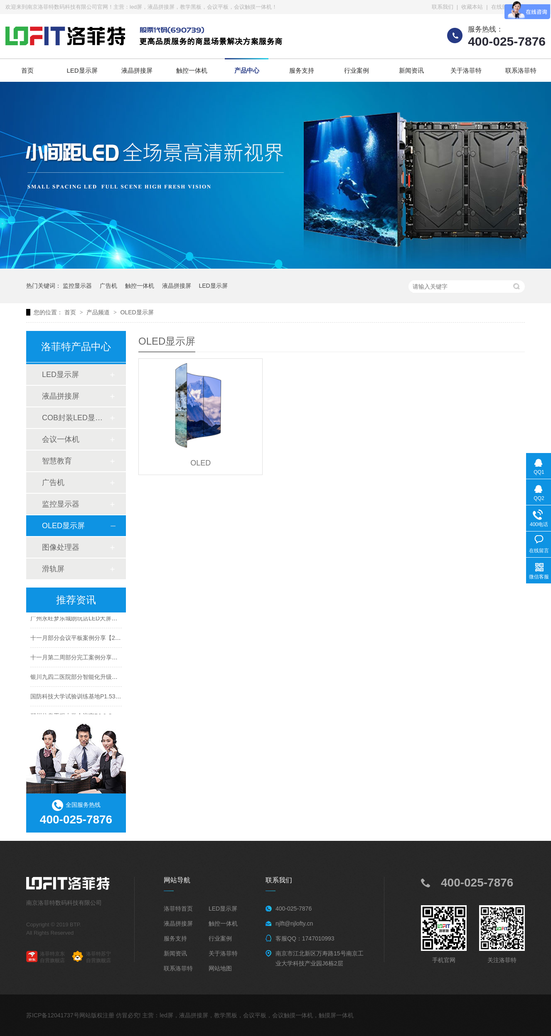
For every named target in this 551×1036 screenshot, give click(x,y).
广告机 (108, 285)
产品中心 (246, 70)
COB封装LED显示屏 (75, 418)
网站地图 (220, 968)
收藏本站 (472, 7)
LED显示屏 (81, 70)
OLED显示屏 (136, 312)
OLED (200, 463)
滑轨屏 (53, 569)
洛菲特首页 (178, 908)
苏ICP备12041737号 (52, 1015)
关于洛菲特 (466, 70)
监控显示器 (77, 285)
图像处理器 (60, 547)
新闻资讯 (411, 70)
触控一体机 (191, 70)
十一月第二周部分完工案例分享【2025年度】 (89, 658)
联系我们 (442, 7)
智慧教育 (57, 461)
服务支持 (301, 70)
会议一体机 (60, 439)
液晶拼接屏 (137, 70)
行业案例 (356, 70)
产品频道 (98, 312)
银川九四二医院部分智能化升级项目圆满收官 (88, 677)
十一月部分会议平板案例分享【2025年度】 (86, 638)
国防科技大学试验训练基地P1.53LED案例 (84, 697)
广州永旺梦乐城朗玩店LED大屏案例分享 (82, 619)
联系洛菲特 (520, 70)
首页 (27, 70)
